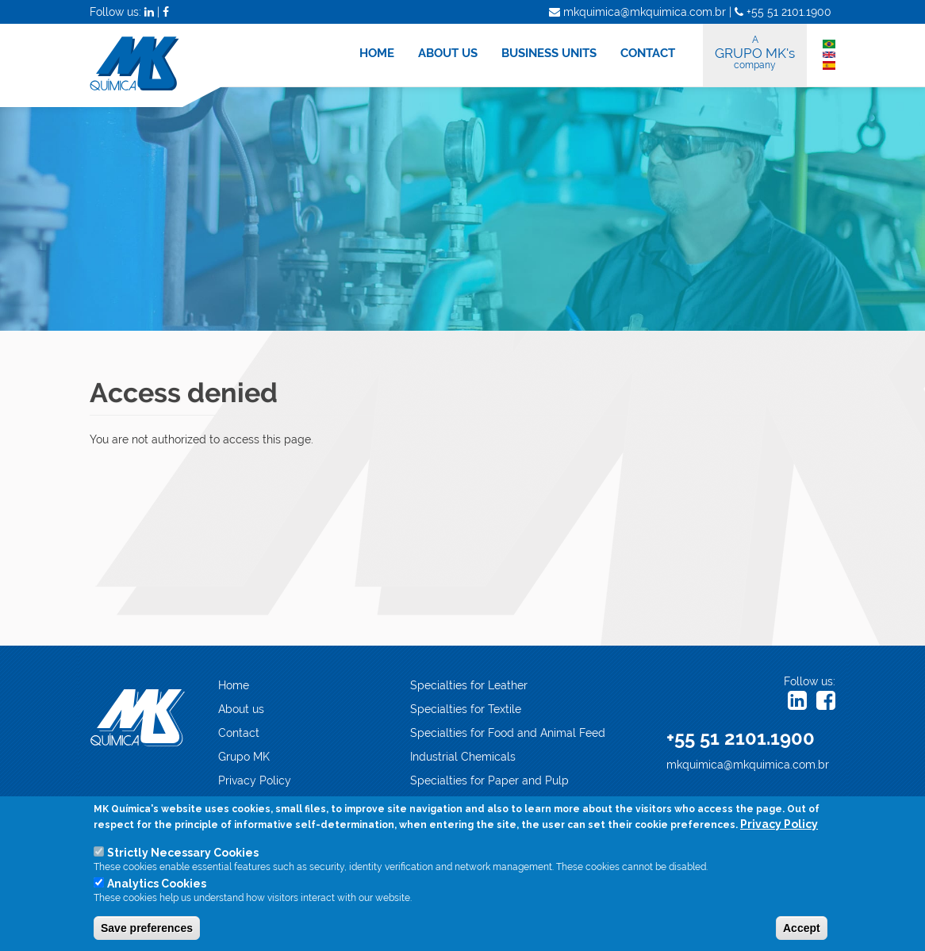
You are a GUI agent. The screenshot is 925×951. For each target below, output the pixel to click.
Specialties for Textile (465, 709)
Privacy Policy (254, 780)
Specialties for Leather (469, 685)
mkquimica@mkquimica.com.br (747, 764)
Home (233, 685)
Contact (238, 733)
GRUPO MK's (755, 52)
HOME (376, 53)
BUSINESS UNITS (549, 53)
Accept (801, 929)
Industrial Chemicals (463, 756)
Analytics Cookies (156, 885)
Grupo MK (244, 756)
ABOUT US (448, 53)
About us (241, 709)
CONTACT (647, 53)
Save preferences (147, 929)
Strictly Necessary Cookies (183, 854)
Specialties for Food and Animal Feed (507, 733)
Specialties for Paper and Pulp (489, 780)
